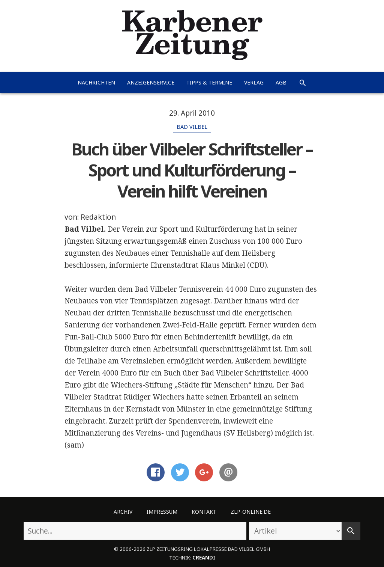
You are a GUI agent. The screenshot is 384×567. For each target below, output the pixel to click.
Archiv (123, 511)
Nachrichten (96, 82)
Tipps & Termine (209, 82)
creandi (203, 557)
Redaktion (98, 217)
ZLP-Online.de (251, 511)
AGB (281, 82)
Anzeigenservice (150, 82)
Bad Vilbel (192, 126)
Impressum (162, 511)
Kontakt (204, 511)
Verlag (254, 82)
